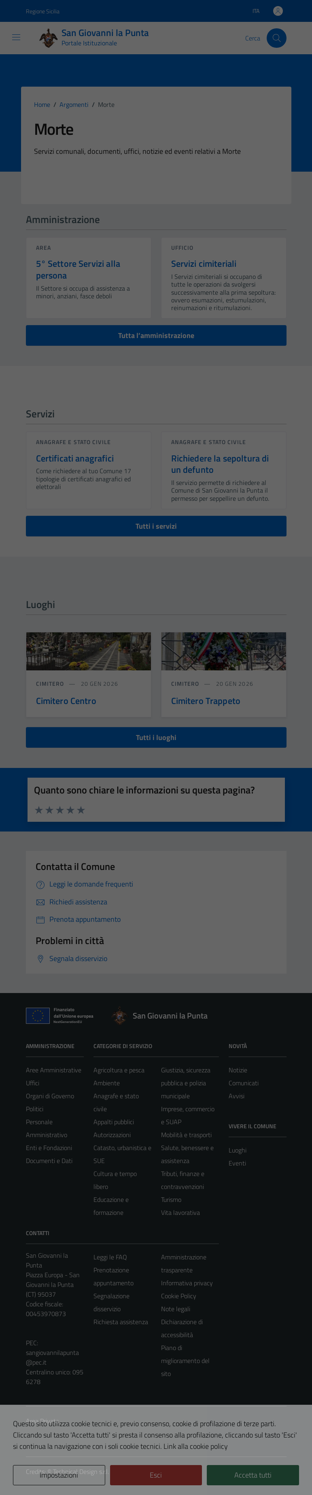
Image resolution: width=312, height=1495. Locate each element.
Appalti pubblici (113, 1122)
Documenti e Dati (49, 1160)
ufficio (182, 247)
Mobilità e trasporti (186, 1135)
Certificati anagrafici (75, 458)
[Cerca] (276, 38)
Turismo (171, 1199)
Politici (34, 1109)
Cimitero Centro (66, 700)
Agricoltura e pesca (118, 1070)
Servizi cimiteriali (204, 263)
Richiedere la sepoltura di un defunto (220, 464)
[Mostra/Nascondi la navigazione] (16, 37)
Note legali (175, 1309)
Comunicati (244, 1083)
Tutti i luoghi (156, 737)
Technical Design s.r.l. (81, 1471)
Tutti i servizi (156, 526)
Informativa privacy (187, 1283)
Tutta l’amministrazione (156, 335)
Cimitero (51, 683)
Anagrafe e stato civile (73, 442)
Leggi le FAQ (110, 1257)
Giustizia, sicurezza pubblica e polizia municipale (185, 1083)
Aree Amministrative (53, 1070)
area (43, 247)
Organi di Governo (50, 1096)
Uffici (32, 1083)
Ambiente (106, 1083)
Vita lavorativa (180, 1212)
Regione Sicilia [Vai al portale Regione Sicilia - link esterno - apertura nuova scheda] (42, 11)
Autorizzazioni (112, 1135)
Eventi (237, 1163)
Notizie (238, 1070)
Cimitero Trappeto (206, 700)
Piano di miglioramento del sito (185, 1360)
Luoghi (237, 1150)
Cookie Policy (178, 1296)
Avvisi (236, 1096)
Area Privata (42, 1421)
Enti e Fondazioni (49, 1148)
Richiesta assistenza (120, 1322)
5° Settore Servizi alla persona (78, 269)
